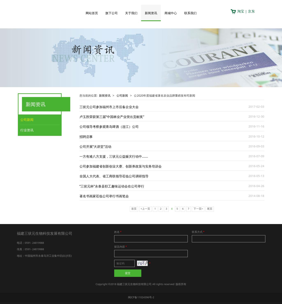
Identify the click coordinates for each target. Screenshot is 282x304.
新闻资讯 (151, 13)
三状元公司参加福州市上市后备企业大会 (109, 107)
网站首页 (92, 13)
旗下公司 (111, 13)
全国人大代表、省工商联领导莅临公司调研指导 (113, 176)
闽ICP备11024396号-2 (141, 297)
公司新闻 (26, 119)
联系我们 (190, 13)
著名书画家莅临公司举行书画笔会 (104, 196)
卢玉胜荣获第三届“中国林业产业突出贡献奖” (111, 116)
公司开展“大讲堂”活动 (95, 146)
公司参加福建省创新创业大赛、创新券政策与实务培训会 (120, 166)
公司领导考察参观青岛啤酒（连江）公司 (109, 126)
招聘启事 (86, 136)
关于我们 (131, 13)
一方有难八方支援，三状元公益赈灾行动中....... (113, 156)
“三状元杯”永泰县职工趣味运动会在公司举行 (111, 186)
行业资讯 (26, 130)
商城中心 (171, 13)
